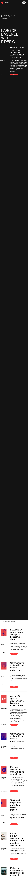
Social (3, 684)
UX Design (3, 652)
